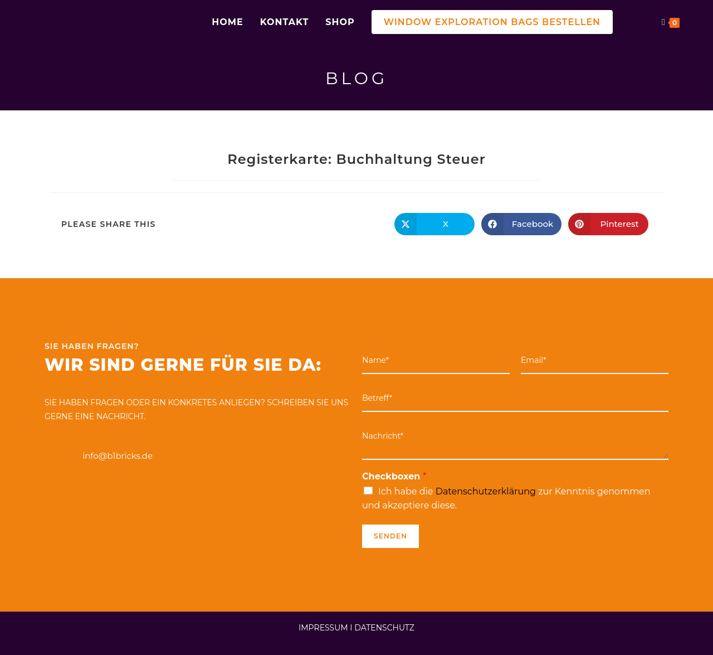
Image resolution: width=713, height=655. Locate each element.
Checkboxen (394, 476)
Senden (390, 536)
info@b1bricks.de (117, 455)
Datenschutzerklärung (486, 491)
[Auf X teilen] (434, 224)
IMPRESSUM (323, 628)
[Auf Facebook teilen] (521, 224)
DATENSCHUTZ (384, 628)
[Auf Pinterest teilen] (608, 224)
